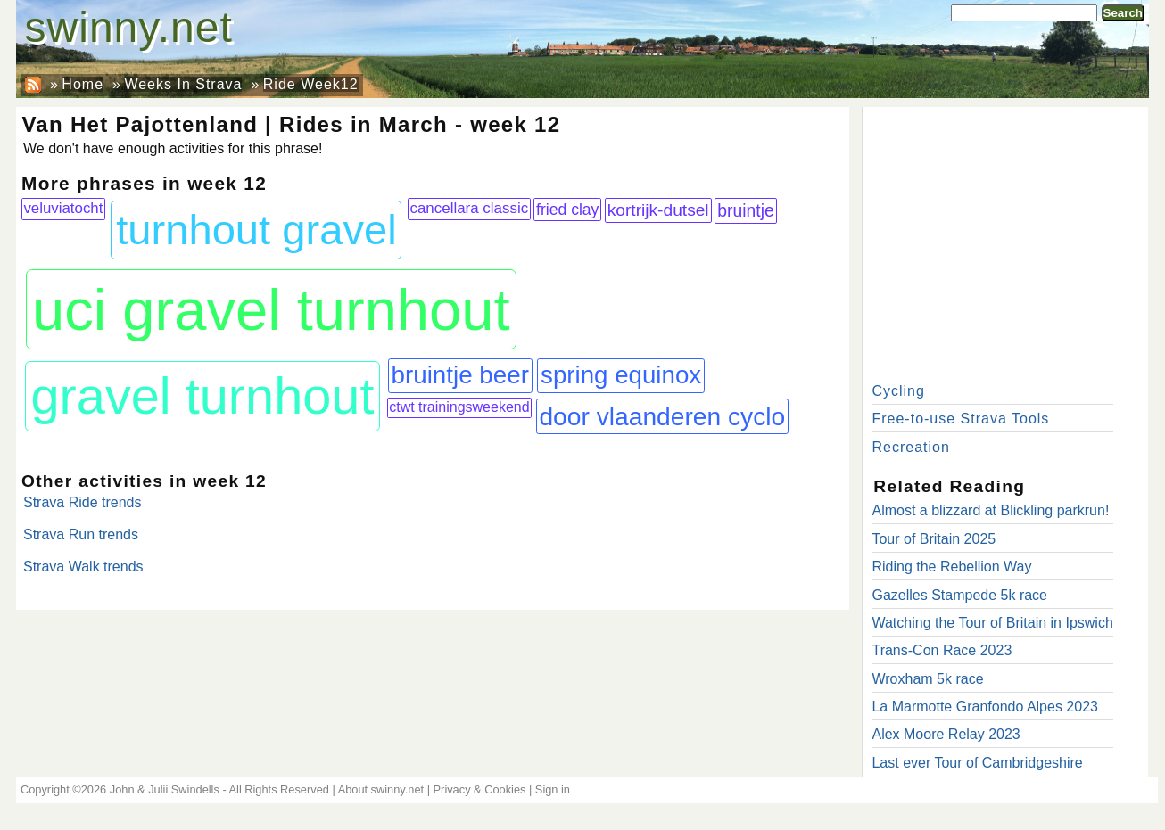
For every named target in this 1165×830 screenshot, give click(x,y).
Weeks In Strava (183, 84)
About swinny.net (381, 789)
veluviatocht (63, 208)
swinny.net (129, 27)
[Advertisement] (1005, 240)
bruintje (745, 210)
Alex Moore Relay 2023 (946, 734)
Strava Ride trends (82, 502)
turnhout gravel (256, 229)
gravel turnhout (203, 395)
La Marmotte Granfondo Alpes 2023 (985, 706)
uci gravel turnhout (271, 309)
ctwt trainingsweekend (459, 407)
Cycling (898, 391)
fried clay (567, 209)
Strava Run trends (80, 534)
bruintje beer (460, 375)
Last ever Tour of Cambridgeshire (977, 762)
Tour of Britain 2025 (934, 538)
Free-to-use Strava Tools (960, 418)
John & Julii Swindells (164, 789)
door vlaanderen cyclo (662, 416)
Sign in (552, 789)
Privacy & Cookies (480, 789)
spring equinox (621, 375)
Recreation (910, 447)
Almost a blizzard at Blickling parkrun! (990, 510)
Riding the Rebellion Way (951, 566)
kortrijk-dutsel (658, 210)
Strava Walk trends (83, 566)
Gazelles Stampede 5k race (959, 595)
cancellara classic (468, 208)
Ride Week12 (311, 84)
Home (82, 84)
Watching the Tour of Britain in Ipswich (992, 622)
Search (1123, 13)
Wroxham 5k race (927, 678)
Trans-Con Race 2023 (942, 650)
